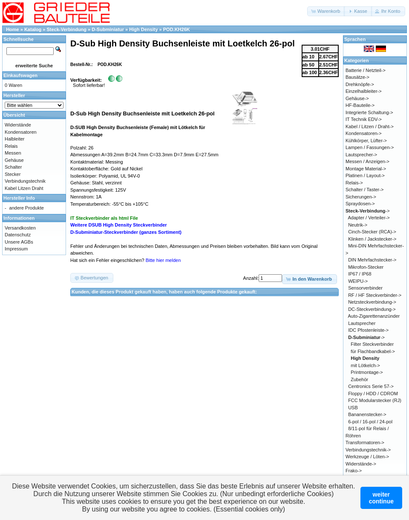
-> (368, 210)
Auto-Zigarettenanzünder (374, 316)
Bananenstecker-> (367, 414)
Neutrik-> (357, 224)
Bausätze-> (357, 77)
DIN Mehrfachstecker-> (372, 259)
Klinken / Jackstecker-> (372, 238)
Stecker (12, 174)
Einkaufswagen (20, 75)
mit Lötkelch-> (365, 365)
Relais (11, 146)
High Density (143, 29)
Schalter (13, 167)
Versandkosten (20, 227)
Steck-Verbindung (67, 29)
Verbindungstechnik (25, 181)
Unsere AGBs (19, 241)
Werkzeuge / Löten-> (367, 456)
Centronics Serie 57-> (371, 386)
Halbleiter (14, 138)
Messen (13, 152)
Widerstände (18, 124)
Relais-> (354, 182)
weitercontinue (381, 498)
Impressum (16, 248)
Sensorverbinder (365, 287)
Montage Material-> (366, 168)
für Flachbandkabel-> (373, 351)
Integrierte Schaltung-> (369, 112)
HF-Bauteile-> (360, 105)
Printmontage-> (367, 372)
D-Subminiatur (108, 29)
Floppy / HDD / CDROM (373, 393)
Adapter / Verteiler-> (369, 217)
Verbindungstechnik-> (368, 449)
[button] (326, 11)
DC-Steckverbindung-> (372, 309)
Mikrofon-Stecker (365, 267)
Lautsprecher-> (361, 154)
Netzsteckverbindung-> (372, 302)
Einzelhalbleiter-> (364, 91)
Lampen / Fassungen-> (370, 147)
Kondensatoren (21, 132)
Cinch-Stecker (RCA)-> (372, 231)
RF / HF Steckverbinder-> (374, 295)
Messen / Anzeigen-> (367, 161)
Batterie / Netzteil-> (366, 70)
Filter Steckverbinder (372, 344)
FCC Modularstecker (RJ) (374, 400)
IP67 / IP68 (359, 273)
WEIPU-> (358, 281)
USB (353, 407)
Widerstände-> (361, 463)
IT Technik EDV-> (364, 119)
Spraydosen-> (360, 203)
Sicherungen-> (361, 196)
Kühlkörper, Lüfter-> (366, 140)
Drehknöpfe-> (360, 84)
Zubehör (359, 379)
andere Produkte (26, 207)
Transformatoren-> (365, 442)
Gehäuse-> (357, 98)
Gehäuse (14, 160)
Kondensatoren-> (364, 133)
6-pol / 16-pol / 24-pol (370, 421)
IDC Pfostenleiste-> (368, 330)
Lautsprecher (361, 323)
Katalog (32, 29)
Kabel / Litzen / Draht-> (370, 126)
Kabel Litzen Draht (24, 188)
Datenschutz (18, 234)
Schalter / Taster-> (364, 189)
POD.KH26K (176, 29)
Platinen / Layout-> (365, 175)
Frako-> (354, 470)
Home (12, 29)
